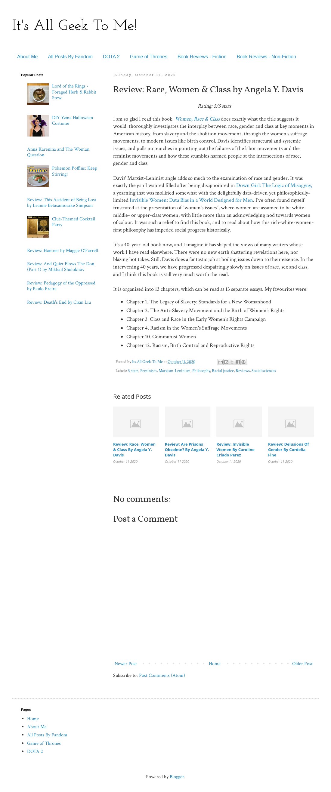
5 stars (133, 370)
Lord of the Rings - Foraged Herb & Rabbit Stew (74, 92)
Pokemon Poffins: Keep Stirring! (74, 171)
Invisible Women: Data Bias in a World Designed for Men (191, 200)
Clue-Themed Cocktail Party (73, 222)
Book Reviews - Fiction (202, 56)
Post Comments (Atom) (162, 675)
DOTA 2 (111, 56)
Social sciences (264, 370)
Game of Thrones (148, 56)
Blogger (177, 777)
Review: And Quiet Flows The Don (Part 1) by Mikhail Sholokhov (60, 267)
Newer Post (126, 664)
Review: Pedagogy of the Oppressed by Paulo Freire (61, 286)
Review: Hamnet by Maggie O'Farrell (62, 250)
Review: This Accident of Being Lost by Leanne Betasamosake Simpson (61, 203)
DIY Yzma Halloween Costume (72, 121)
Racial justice (223, 370)
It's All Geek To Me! (74, 26)
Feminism (148, 370)
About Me (27, 56)
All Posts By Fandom (70, 56)
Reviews (243, 370)
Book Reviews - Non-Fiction (266, 56)
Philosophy (201, 370)
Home (215, 664)
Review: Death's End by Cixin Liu (59, 302)
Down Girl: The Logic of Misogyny (273, 185)
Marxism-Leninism (174, 370)
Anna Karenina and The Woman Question (58, 152)
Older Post (302, 664)
